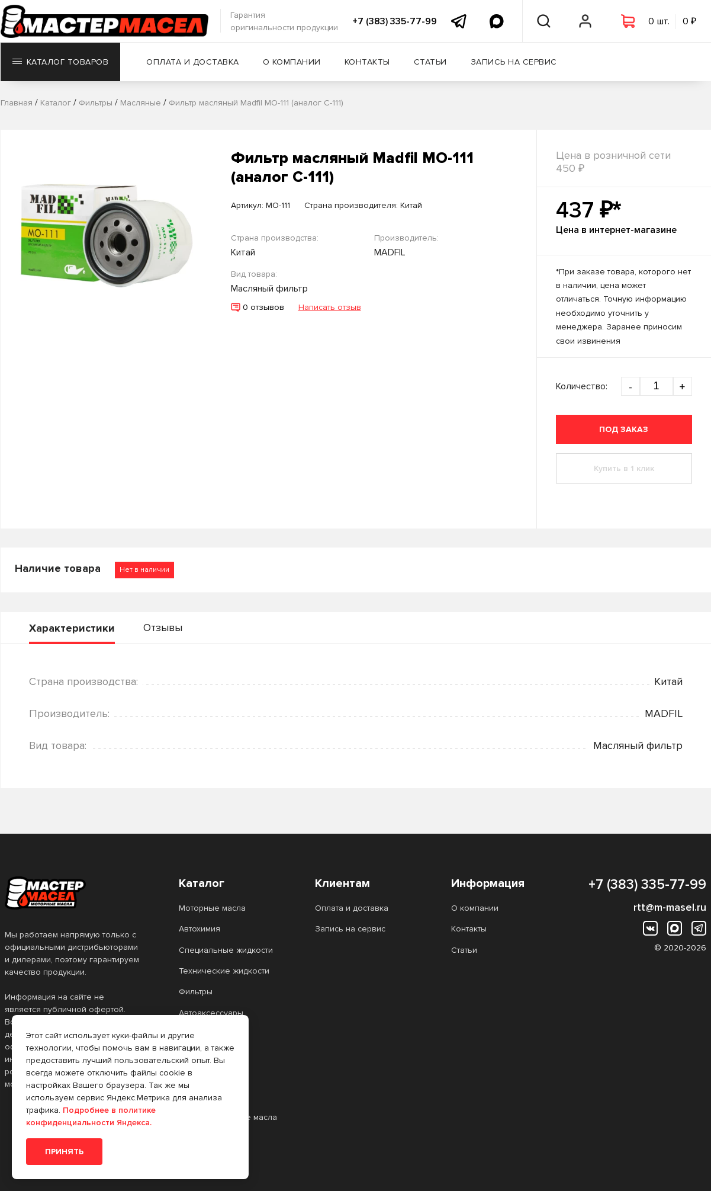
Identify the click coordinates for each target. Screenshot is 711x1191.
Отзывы (162, 627)
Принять (64, 1152)
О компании (292, 62)
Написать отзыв (329, 307)
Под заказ (623, 429)
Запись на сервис (514, 62)
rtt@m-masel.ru (669, 907)
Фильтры (196, 992)
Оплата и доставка (192, 62)
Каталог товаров (60, 62)
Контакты (367, 62)
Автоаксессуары (211, 1013)
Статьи (430, 62)
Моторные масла (212, 908)
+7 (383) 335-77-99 (394, 21)
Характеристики (72, 628)
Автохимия (199, 929)
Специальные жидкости (226, 950)
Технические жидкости (224, 971)
